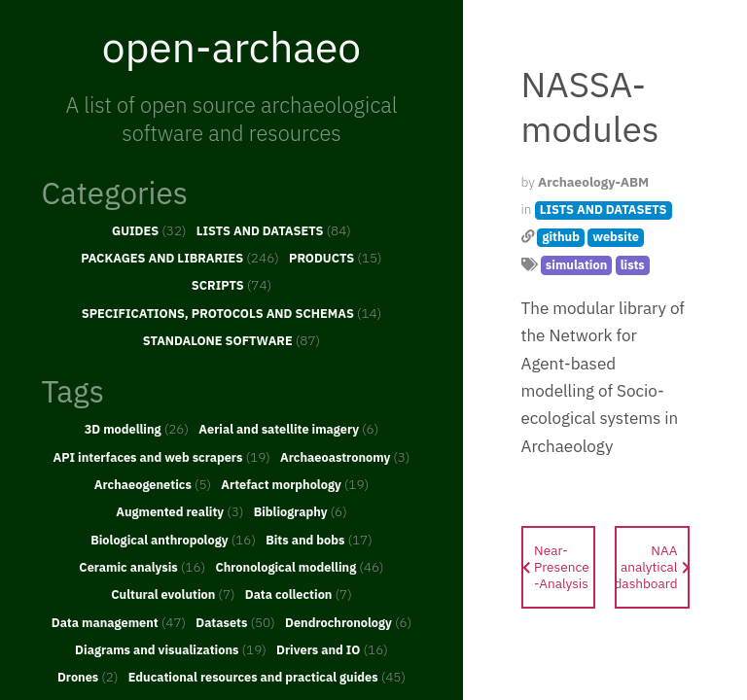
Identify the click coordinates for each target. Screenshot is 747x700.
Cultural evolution (172, 594)
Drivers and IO (332, 649)
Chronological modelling (299, 567)
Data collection (298, 594)
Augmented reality (179, 511)
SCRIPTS (231, 285)
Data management (119, 622)
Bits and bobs (319, 539)
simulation (576, 265)
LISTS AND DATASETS (273, 230)
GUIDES (149, 230)
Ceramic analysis (142, 567)
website (615, 236)
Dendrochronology (348, 622)
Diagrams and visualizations (171, 649)
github (561, 236)
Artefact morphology (295, 484)
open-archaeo (231, 46)
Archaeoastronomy (345, 457)
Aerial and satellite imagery (288, 429)
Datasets (235, 622)
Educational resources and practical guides (267, 676)
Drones (88, 676)
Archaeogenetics (152, 484)
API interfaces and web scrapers (161, 457)
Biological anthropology (173, 539)
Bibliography (300, 511)
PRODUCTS (335, 257)
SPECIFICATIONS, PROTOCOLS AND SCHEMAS (232, 313)
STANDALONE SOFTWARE (231, 340)
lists (633, 265)
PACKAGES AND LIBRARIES (180, 257)
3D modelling (137, 429)
